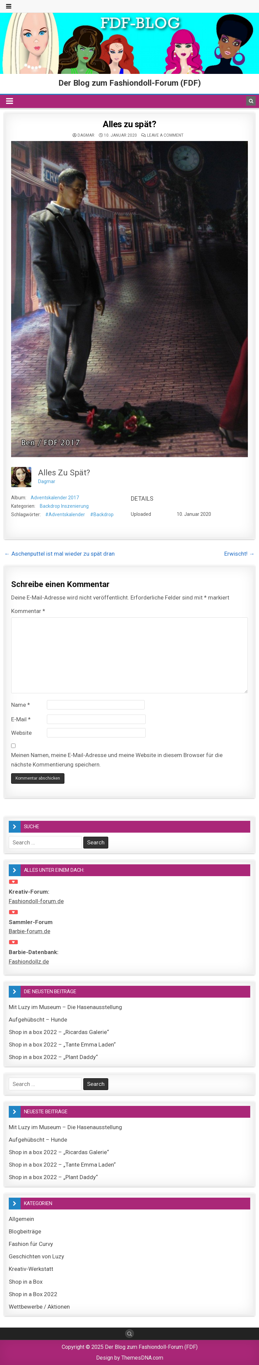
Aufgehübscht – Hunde (38, 1019)
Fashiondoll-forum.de (36, 901)
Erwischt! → (239, 553)
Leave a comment (165, 135)
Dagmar (86, 135)
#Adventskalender (65, 514)
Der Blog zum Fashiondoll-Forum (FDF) (129, 83)
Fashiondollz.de (29, 961)
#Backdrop (102, 514)
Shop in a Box (25, 1281)
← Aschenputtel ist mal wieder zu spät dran (59, 553)
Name (20, 704)
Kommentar (28, 611)
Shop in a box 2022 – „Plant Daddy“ (53, 1057)
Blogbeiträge (25, 1231)
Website (21, 732)
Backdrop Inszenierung (64, 506)
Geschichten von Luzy (36, 1256)
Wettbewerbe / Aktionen (39, 1306)
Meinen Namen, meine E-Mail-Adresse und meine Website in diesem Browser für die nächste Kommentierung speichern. (117, 760)
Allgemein (21, 1219)
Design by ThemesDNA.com (129, 1358)
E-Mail (21, 719)
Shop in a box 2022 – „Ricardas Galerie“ (59, 1032)
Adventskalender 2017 (55, 497)
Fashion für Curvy (31, 1244)
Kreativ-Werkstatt (31, 1268)
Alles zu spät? (129, 124)
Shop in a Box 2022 (33, 1294)
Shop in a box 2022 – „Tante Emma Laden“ (62, 1044)
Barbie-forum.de (29, 931)
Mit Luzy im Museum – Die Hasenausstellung (65, 1007)
